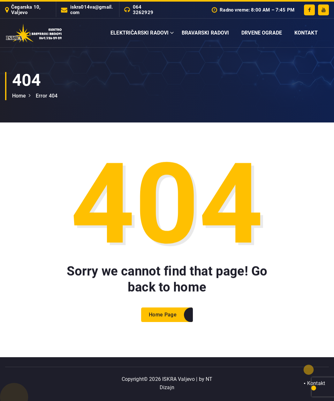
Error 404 (46, 96)
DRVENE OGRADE (261, 33)
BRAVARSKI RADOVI (205, 33)
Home (19, 96)
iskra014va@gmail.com (91, 9)
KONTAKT (306, 33)
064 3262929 (143, 9)
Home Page (163, 320)
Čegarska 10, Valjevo (26, 9)
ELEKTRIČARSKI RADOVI (139, 33)
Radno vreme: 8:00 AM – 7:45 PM (257, 10)
